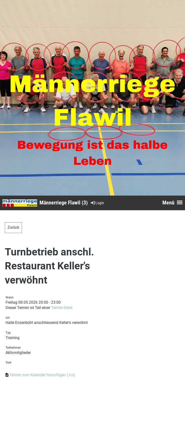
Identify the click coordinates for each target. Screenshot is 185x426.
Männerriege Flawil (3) (64, 203)
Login (97, 203)
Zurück (13, 227)
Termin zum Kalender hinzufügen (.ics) (42, 375)
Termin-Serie (61, 307)
